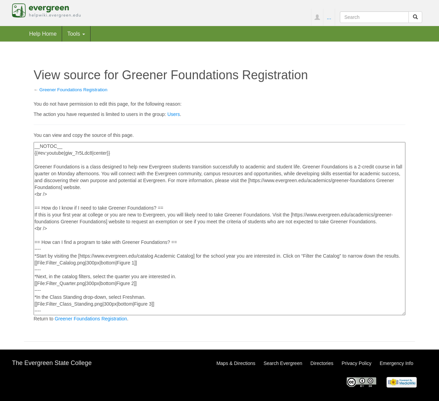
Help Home (43, 34)
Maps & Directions (236, 363)
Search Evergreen (282, 363)
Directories (321, 363)
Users (173, 114)
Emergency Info (396, 363)
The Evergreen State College (52, 362)
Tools (76, 34)
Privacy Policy (356, 363)
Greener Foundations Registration (73, 89)
